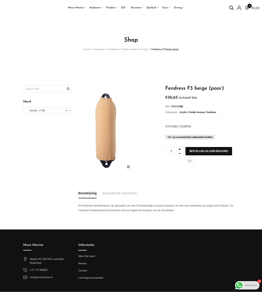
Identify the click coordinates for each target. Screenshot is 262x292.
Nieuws (82, 263)
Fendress (211, 112)
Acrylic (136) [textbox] (46, 110)
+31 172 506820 (38, 270)
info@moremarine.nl (41, 277)
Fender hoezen (196, 112)
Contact (82, 270)
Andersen (95, 7)
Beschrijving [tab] (87, 193)
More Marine (76, 7)
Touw (165, 7)
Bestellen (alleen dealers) (209, 151)
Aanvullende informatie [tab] (119, 193)
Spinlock (151, 7)
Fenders (110, 7)
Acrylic (183, 112)
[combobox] (47, 110)
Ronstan (136, 7)
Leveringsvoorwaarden (90, 277)
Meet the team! (86, 256)
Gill (123, 7)
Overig (178, 7)
